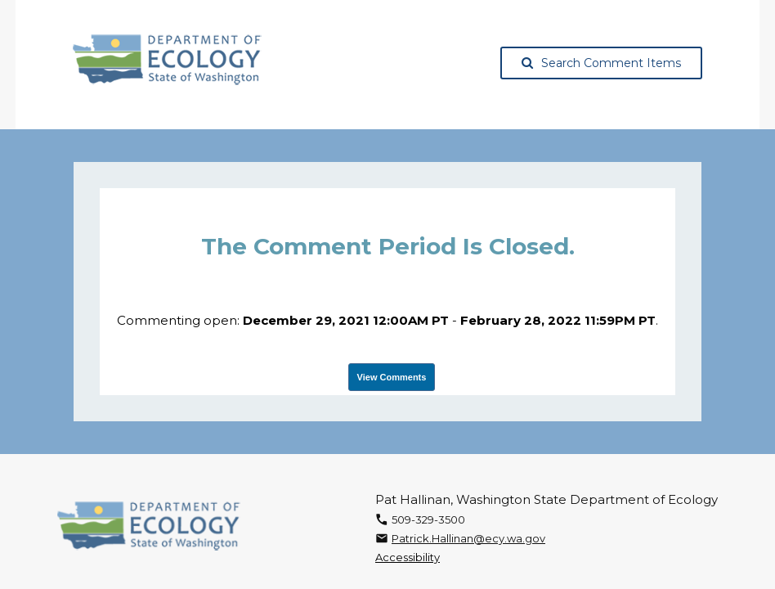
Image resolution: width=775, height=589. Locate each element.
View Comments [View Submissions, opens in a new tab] (392, 377)
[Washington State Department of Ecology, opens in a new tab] (167, 59)
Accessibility (407, 557)
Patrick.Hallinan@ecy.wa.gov (468, 538)
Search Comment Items (601, 63)
